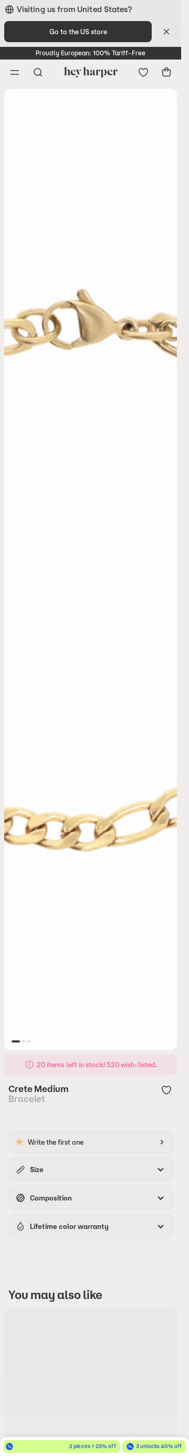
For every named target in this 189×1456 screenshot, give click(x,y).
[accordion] (90, 1169)
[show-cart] (166, 72)
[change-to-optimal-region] (78, 31)
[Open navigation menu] (14, 72)
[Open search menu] (38, 72)
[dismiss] (166, 31)
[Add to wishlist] (166, 1091)
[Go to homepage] (90, 72)
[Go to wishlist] (143, 72)
